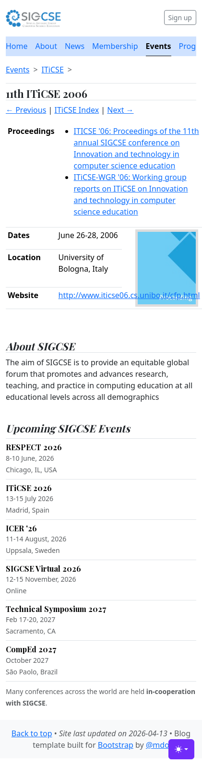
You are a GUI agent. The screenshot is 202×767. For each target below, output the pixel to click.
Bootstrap (115, 745)
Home (17, 46)
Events (158, 46)
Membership (115, 46)
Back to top (32, 733)
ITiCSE (53, 69)
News (74, 46)
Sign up (180, 17)
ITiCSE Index (76, 110)
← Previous (26, 110)
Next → (120, 110)
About (46, 46)
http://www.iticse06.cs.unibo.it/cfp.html (129, 295)
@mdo (157, 745)
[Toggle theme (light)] (181, 749)
